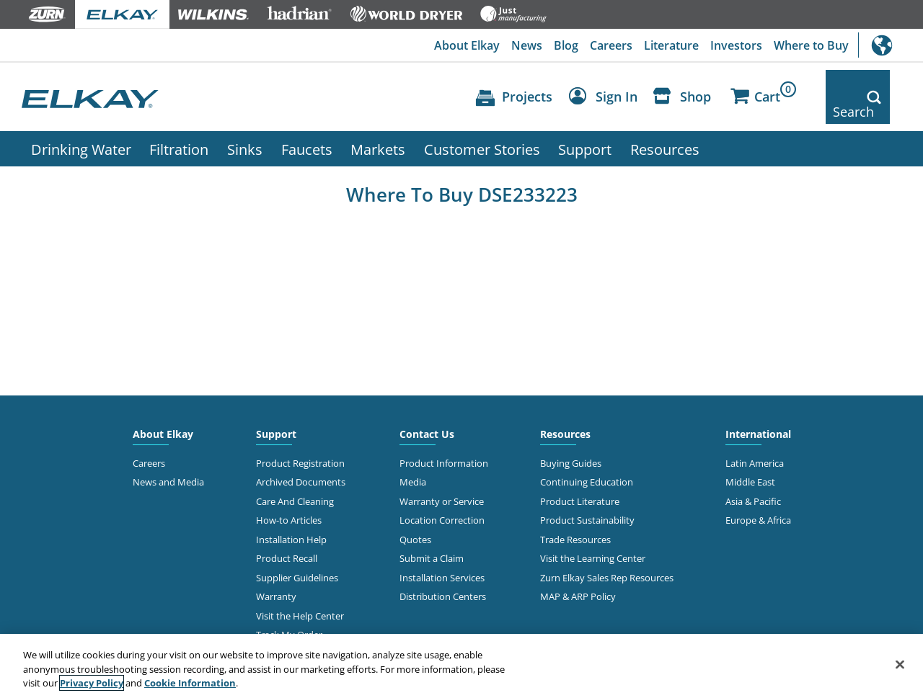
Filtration (178, 125)
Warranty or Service (441, 476)
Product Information (443, 438)
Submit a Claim (431, 534)
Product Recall (286, 534)
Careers (611, 45)
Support (584, 125)
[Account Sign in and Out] (607, 85)
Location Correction (442, 496)
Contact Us (426, 409)
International (890, 45)
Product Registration (300, 438)
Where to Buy (811, 45)
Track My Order (289, 610)
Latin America (754, 438)
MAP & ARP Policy (578, 572)
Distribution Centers (442, 572)
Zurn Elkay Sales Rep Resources (607, 553)
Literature (671, 45)
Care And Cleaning (295, 476)
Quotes (415, 515)
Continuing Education (586, 458)
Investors (736, 45)
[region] (461, 666)
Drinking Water (81, 125)
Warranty (276, 572)
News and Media (168, 458)
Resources (664, 125)
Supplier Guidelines (297, 553)
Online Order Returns (302, 629)
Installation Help (291, 515)
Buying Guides (570, 438)
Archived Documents (300, 458)
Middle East (750, 458)
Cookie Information (190, 683)
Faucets (306, 125)
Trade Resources (575, 515)
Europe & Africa (758, 496)
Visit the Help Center (300, 591)
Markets (377, 125)
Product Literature (579, 476)
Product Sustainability (587, 496)
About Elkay (467, 45)
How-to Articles (289, 496)
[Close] (900, 664)
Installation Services (442, 553)
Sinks (244, 125)
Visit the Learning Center (592, 534)
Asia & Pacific (753, 476)
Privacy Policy (91, 683)
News (526, 45)
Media (412, 458)
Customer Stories (482, 125)
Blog (566, 45)
